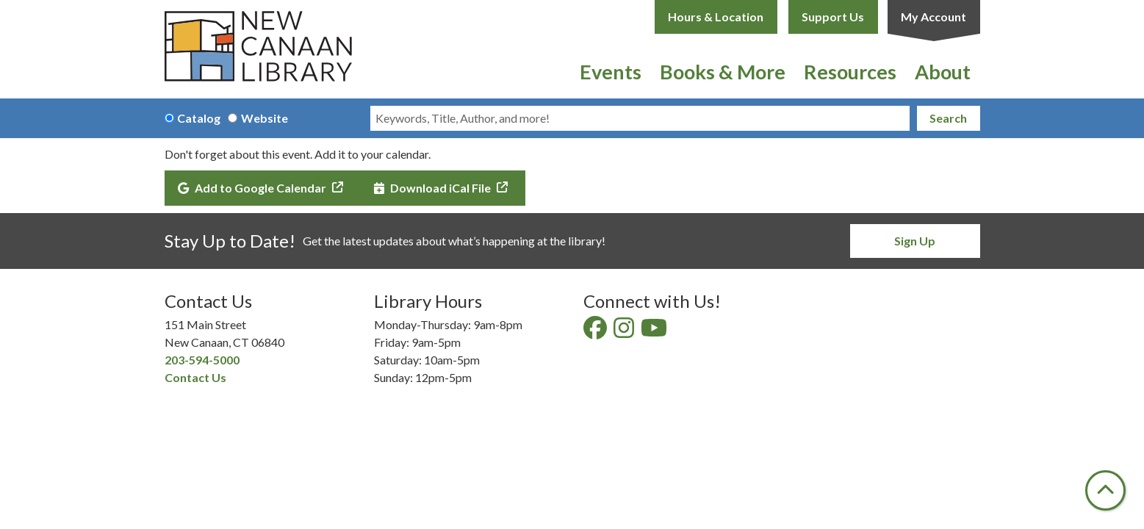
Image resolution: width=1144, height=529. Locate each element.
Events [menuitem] (610, 72)
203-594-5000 (202, 360)
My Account (933, 17)
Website (264, 118)
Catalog (198, 118)
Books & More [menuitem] (722, 72)
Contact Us (195, 377)
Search (948, 118)
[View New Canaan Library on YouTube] (655, 332)
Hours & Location (715, 17)
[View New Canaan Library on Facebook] (596, 332)
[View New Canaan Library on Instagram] (625, 332)
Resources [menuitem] (850, 72)
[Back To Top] (1105, 490)
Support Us (833, 17)
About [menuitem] (943, 72)
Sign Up (914, 241)
